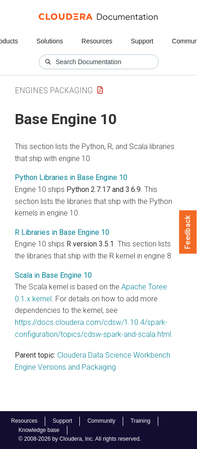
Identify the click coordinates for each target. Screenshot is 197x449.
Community (101, 421)
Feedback (188, 232)
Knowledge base (39, 430)
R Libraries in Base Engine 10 (62, 232)
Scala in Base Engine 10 (53, 275)
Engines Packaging (54, 90)
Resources (97, 41)
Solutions (49, 41)
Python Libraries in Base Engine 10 (71, 177)
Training (140, 421)
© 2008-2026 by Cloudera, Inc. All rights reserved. (79, 439)
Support (142, 41)
